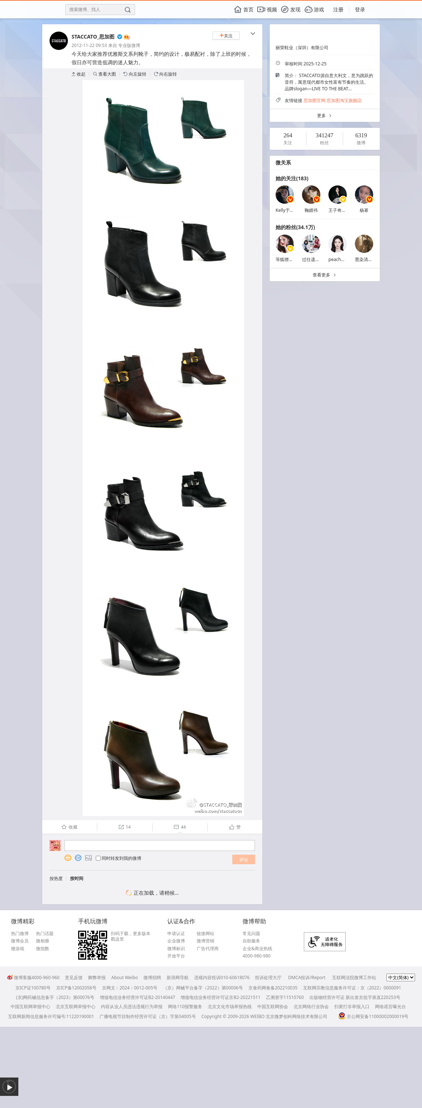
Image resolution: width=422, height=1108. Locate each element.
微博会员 (20, 941)
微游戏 (17, 949)
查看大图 (104, 74)
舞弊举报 (97, 977)
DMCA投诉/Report (306, 977)
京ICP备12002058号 (76, 988)
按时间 (76, 878)
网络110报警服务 (185, 1006)
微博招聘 (152, 977)
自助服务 (251, 941)
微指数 (42, 949)
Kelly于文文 (287, 210)
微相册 (42, 941)
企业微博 (176, 941)
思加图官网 (314, 100)
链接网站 (205, 934)
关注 (226, 36)
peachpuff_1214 (344, 259)
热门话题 (45, 934)
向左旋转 (134, 74)
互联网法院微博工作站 (354, 977)
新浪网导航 (178, 977)
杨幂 (364, 210)
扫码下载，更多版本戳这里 (130, 936)
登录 (360, 9)
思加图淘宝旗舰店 (344, 100)
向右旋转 (165, 74)
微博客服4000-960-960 (33, 977)
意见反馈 (74, 977)
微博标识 (176, 949)
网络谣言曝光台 (390, 1006)
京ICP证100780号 (33, 988)
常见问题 (251, 934)
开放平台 (176, 956)
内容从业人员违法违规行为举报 (132, 1006)
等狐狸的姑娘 (289, 259)
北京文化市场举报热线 (230, 1006)
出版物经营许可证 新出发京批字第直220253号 (354, 997)
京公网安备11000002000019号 (373, 1016)
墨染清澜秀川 (368, 259)
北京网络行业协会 (311, 1006)
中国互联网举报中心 (30, 1006)
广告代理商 (208, 949)
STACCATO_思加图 (93, 36)
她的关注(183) (292, 178)
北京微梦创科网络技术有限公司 (296, 1016)
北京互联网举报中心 (75, 1006)
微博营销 (205, 941)
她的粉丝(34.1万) (295, 227)
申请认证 (176, 934)
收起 (79, 74)
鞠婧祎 (311, 210)
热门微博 (20, 934)
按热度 (56, 878)
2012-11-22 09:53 (89, 45)
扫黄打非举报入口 (352, 1006)
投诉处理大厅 (268, 977)
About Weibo (124, 977)
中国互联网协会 (272, 1006)
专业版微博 (129, 45)
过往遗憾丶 (313, 259)
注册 (338, 9)
